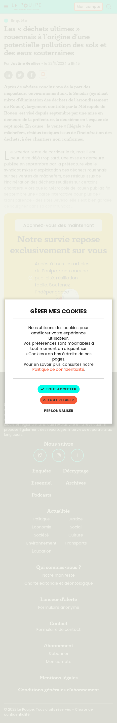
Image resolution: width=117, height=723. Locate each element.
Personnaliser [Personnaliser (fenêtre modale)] (58, 410)
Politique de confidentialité (58, 369)
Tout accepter (58, 389)
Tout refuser (58, 399)
